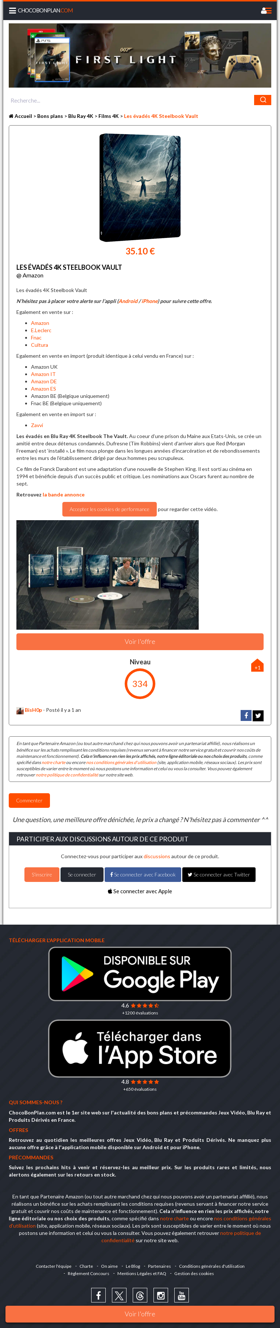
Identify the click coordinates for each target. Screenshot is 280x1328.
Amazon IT (43, 374)
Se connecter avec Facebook (143, 874)
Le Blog (133, 1266)
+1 (257, 667)
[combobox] (140, 100)
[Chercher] (262, 100)
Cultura (39, 345)
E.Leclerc (41, 330)
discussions (157, 856)
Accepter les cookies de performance (109, 509)
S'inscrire (42, 874)
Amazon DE (44, 381)
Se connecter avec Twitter (219, 874)
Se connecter (82, 874)
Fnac (36, 337)
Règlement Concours (88, 1273)
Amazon (40, 323)
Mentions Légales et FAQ (141, 1273)
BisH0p (29, 710)
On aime (109, 1266)
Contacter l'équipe (53, 1266)
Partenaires (159, 1266)
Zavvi (37, 425)
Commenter (29, 800)
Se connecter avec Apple (140, 891)
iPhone (149, 301)
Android (127, 301)
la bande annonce (64, 494)
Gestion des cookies (194, 1273)
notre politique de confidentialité (67, 775)
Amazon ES (43, 388)
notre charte (53, 762)
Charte (86, 1266)
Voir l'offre (140, 1314)
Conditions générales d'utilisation (212, 1266)
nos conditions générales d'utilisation (121, 762)
